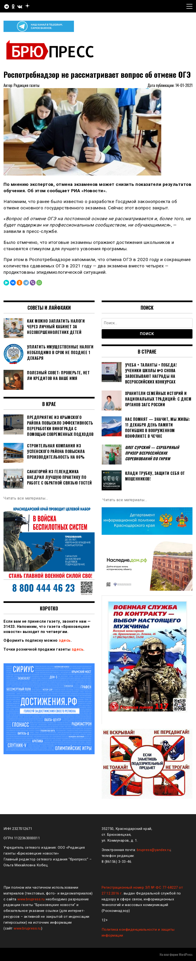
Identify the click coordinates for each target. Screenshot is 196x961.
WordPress (185, 954)
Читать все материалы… (26, 498)
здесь (65, 640)
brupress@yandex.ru (153, 850)
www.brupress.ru (31, 899)
